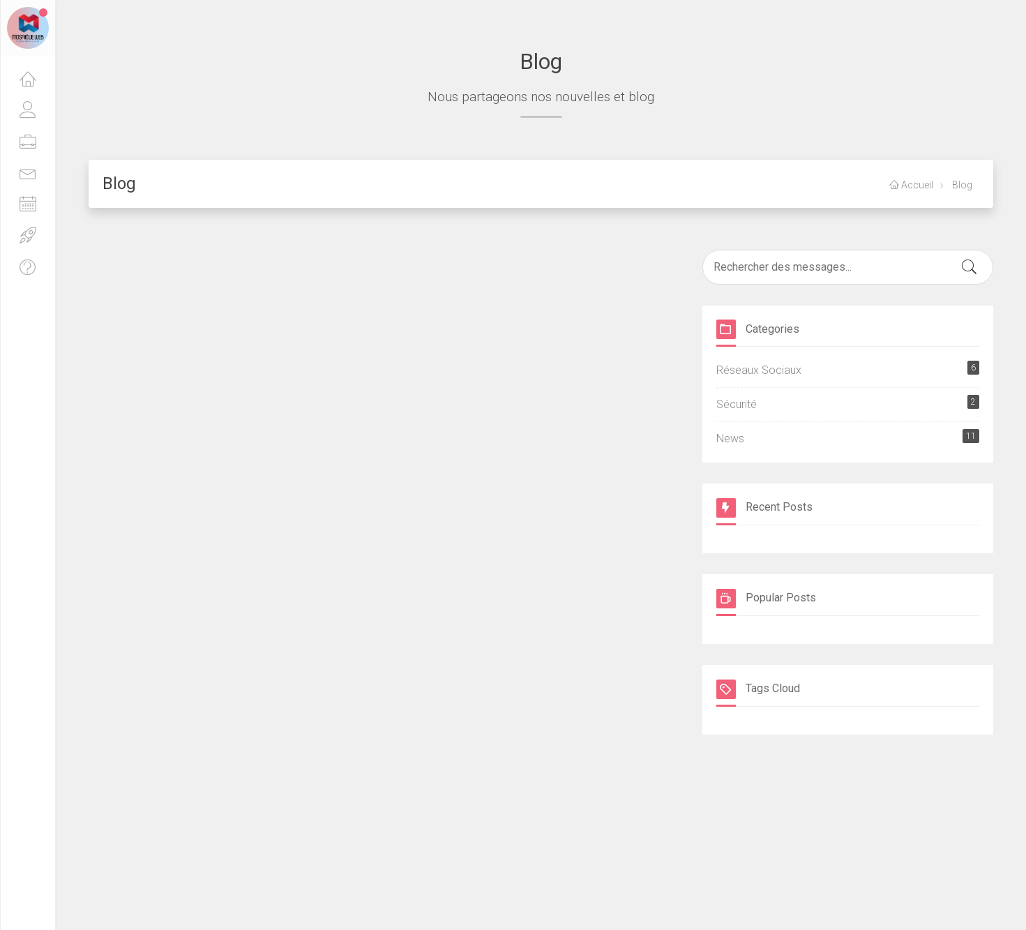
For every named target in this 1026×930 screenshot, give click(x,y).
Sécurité (848, 403)
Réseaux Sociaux (848, 369)
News (848, 437)
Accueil (911, 184)
